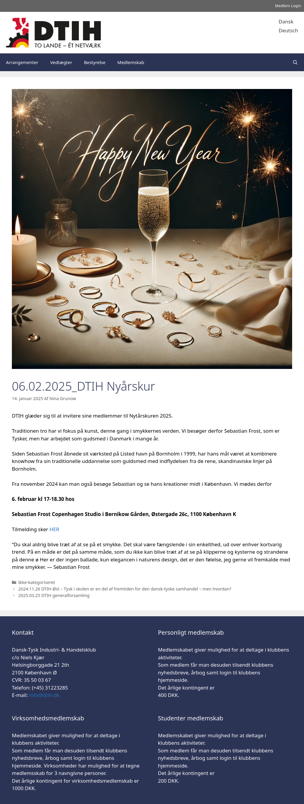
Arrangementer (22, 62)
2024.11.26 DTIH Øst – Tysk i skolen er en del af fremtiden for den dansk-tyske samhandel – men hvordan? (124, 589)
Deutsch (288, 30)
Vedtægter (61, 62)
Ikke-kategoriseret (36, 582)
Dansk (286, 21)
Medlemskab (130, 62)
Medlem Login (288, 5)
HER (54, 529)
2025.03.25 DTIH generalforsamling (54, 595)
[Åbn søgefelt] (295, 62)
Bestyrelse (94, 62)
